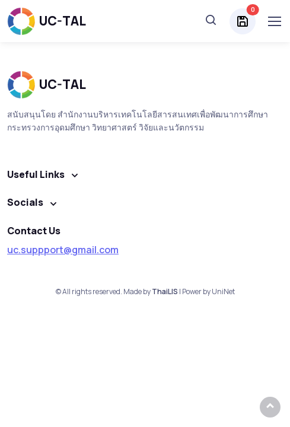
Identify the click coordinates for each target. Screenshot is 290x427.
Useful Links (36, 174)
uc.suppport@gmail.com (63, 249)
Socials (25, 202)
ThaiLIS (165, 291)
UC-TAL (46, 21)
